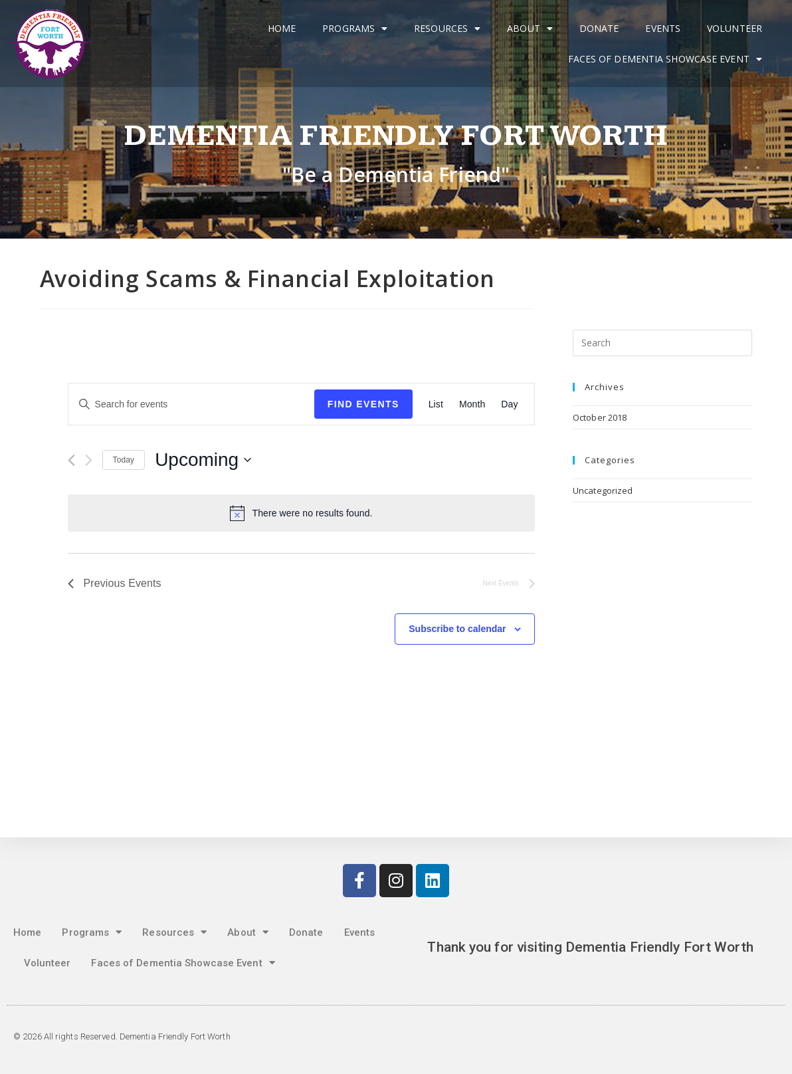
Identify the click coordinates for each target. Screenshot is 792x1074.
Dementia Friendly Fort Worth (396, 136)
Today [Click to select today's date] (124, 460)
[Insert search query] (662, 343)
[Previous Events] (71, 460)
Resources (447, 28)
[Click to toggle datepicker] (203, 460)
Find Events (363, 404)
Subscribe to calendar (457, 628)
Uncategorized (603, 490)
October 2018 (600, 417)
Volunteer (734, 28)
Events (662, 28)
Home (282, 28)
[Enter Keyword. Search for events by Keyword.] (191, 404)
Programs (354, 28)
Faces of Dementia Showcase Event (665, 59)
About (530, 28)
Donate (599, 28)
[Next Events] (88, 460)
